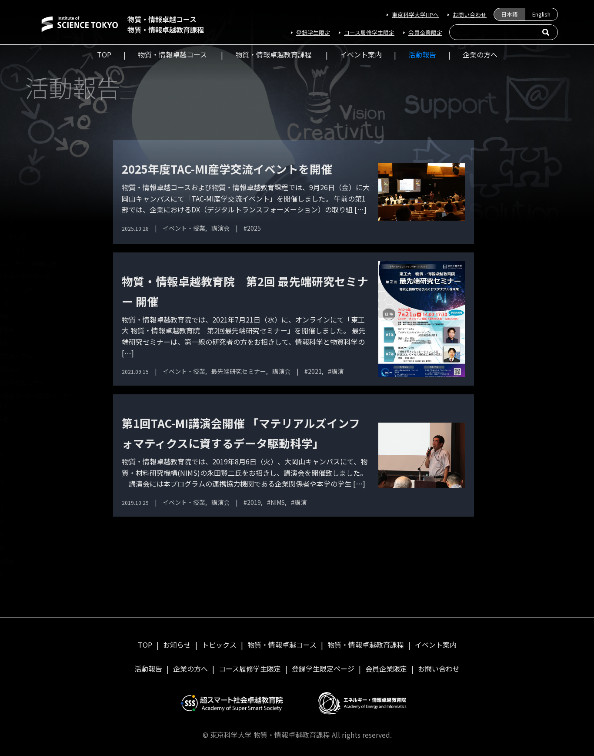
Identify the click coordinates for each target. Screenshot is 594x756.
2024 (22, 520)
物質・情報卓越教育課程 (273, 54)
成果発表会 (30, 369)
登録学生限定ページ (323, 668)
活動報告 (422, 54)
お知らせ (177, 644)
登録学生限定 (313, 32)
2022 (22, 494)
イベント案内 (361, 54)
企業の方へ (480, 54)
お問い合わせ (470, 14)
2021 (22, 481)
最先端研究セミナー (42, 382)
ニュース (27, 223)
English (541, 14)
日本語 (509, 14)
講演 (21, 573)
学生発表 (27, 560)
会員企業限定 (425, 32)
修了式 (24, 303)
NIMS (22, 547)
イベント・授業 (36, 197)
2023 (22, 507)
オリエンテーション (42, 210)
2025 (22, 533)
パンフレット (33, 250)
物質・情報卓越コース (172, 54)
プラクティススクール (45, 276)
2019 (22, 454)
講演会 (24, 418)
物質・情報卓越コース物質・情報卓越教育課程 (165, 24)
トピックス (219, 644)
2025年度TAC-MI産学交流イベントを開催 (227, 169)
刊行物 (24, 316)
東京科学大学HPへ (415, 14)
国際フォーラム (36, 356)
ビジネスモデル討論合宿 (48, 263)
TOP (104, 54)
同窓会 (24, 342)
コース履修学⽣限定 (369, 32)
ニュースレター (52, 156)
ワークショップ (36, 290)
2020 (22, 467)
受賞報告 (27, 329)
